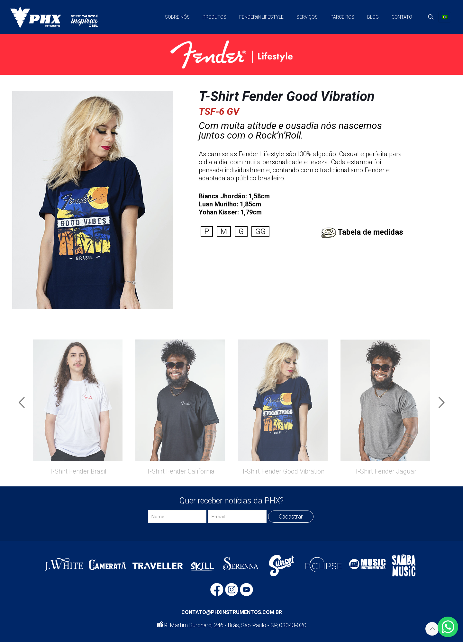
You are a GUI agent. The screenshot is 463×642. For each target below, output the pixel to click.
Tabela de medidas (370, 232)
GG (260, 231)
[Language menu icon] (444, 17)
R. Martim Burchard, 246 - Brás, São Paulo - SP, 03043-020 (231, 625)
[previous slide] (21, 402)
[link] (231, 54)
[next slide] (441, 402)
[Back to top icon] (432, 629)
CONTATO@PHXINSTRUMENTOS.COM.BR (231, 612)
